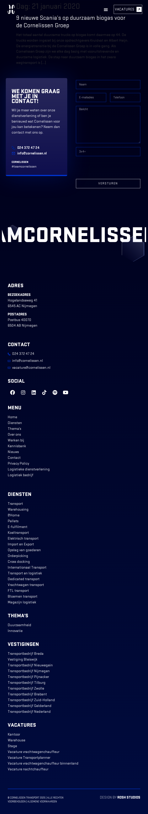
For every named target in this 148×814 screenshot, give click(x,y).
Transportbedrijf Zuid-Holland (31, 700)
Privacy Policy (18, 463)
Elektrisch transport (23, 538)
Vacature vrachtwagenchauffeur (33, 752)
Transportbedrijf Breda (26, 653)
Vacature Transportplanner (29, 757)
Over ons (14, 434)
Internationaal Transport (27, 567)
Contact (14, 457)
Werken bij (16, 440)
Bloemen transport (22, 596)
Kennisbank (17, 446)
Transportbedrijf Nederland (29, 711)
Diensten (15, 423)
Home (12, 417)
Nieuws (13, 452)
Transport (15, 503)
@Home (13, 515)
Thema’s (14, 428)
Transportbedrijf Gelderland (29, 706)
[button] (106, 9)
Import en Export (21, 544)
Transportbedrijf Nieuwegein (30, 665)
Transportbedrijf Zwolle (26, 688)
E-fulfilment (17, 527)
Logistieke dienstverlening (29, 469)
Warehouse (16, 740)
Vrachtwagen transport (26, 585)
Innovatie (15, 631)
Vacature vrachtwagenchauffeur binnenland (43, 763)
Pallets (13, 521)
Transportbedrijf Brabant (27, 694)
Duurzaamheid (19, 625)
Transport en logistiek (25, 573)
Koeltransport (18, 532)
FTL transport (18, 590)
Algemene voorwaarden (42, 801)
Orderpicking (18, 556)
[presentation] (105, 167)
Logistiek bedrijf (20, 475)
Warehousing (18, 509)
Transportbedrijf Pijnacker (28, 677)
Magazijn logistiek (22, 602)
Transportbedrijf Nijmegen (29, 671)
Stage (12, 746)
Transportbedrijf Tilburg (26, 682)
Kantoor (14, 734)
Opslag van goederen (24, 550)
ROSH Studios (128, 797)
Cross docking (19, 561)
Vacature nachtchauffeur (28, 769)
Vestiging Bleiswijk (22, 659)
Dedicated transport (24, 579)
